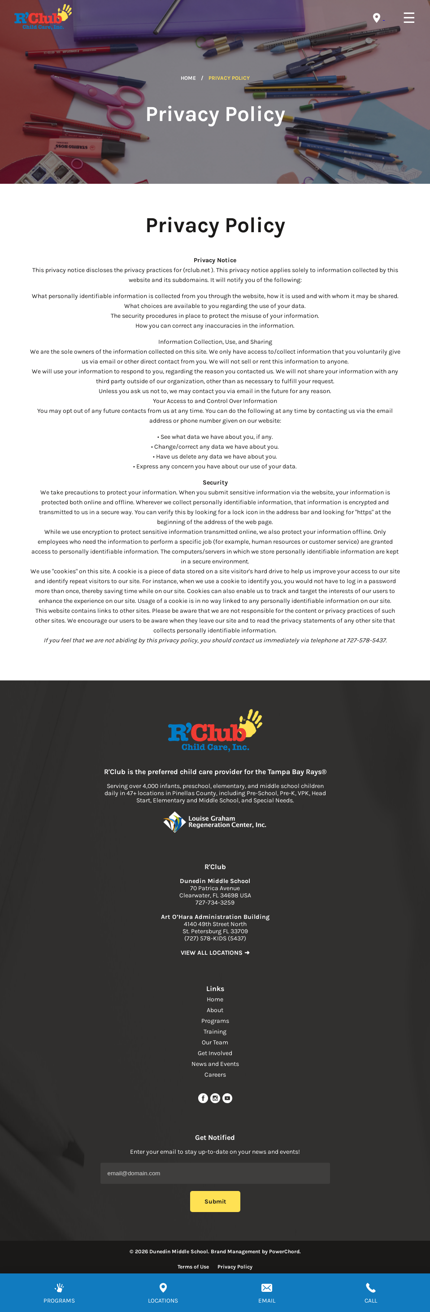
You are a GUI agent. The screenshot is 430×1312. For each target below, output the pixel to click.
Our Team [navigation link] (215, 1042)
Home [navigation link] (215, 999)
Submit (215, 1201)
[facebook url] (204, 1101)
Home (188, 78)
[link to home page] (215, 731)
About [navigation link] (215, 1010)
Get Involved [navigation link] (215, 1053)
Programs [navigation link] (215, 1021)
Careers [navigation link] (215, 1074)
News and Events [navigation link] (215, 1064)
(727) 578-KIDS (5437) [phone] (215, 938)
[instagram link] (216, 1101)
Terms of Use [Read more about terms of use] (193, 1267)
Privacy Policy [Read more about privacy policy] (234, 1267)
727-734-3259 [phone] (215, 902)
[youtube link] (227, 1101)
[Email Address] (215, 1173)
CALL (371, 1300)
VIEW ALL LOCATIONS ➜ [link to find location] (215, 953)
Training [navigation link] (215, 1031)
